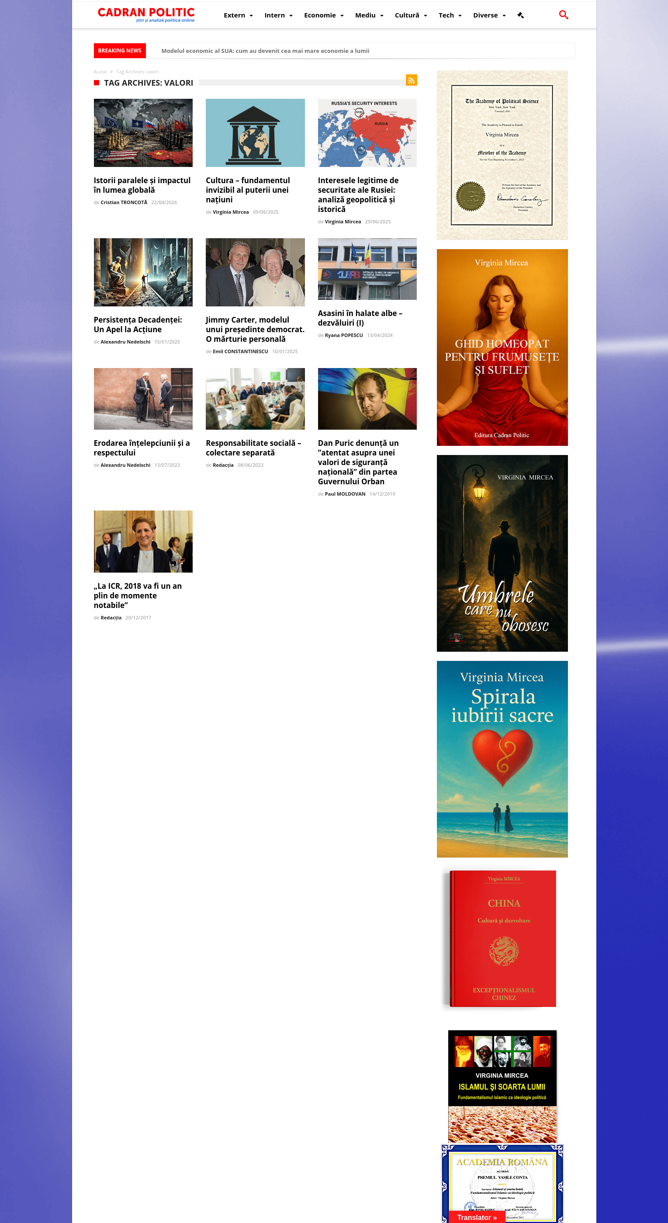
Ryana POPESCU (344, 335)
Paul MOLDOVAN (345, 493)
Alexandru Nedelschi (126, 341)
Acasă (100, 71)
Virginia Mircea (231, 211)
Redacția (223, 465)
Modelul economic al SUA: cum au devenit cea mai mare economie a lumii (266, 51)
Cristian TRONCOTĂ (124, 202)
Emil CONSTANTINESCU (240, 351)
